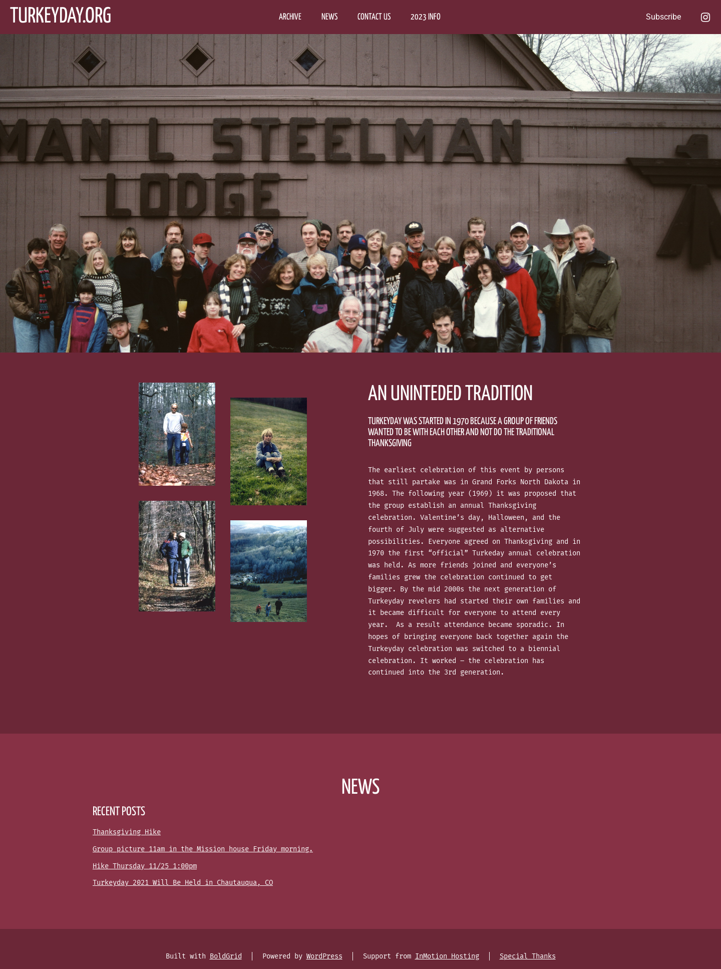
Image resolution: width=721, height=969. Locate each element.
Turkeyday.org (60, 17)
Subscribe (663, 17)
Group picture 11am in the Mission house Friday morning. (203, 849)
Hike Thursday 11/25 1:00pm (145, 866)
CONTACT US (374, 17)
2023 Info (426, 17)
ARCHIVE (290, 17)
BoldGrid (226, 956)
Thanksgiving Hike (127, 832)
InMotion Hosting (447, 956)
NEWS (329, 17)
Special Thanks (528, 956)
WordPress (324, 956)
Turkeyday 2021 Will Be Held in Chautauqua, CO (183, 882)
